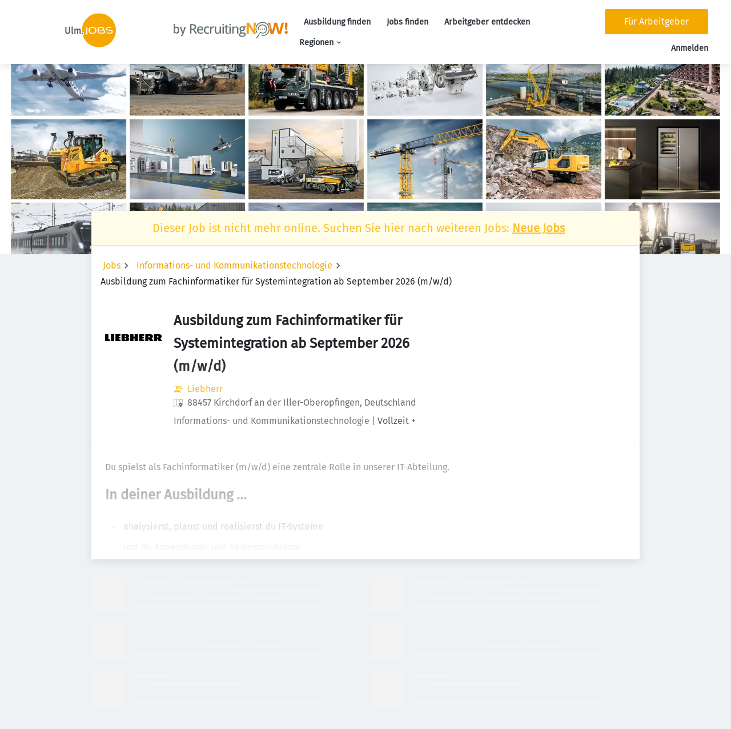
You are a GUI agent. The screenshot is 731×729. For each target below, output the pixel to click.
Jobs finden (407, 22)
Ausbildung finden (337, 22)
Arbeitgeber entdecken (487, 22)
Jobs (112, 265)
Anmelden (689, 48)
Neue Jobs (538, 228)
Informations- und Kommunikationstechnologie (234, 265)
